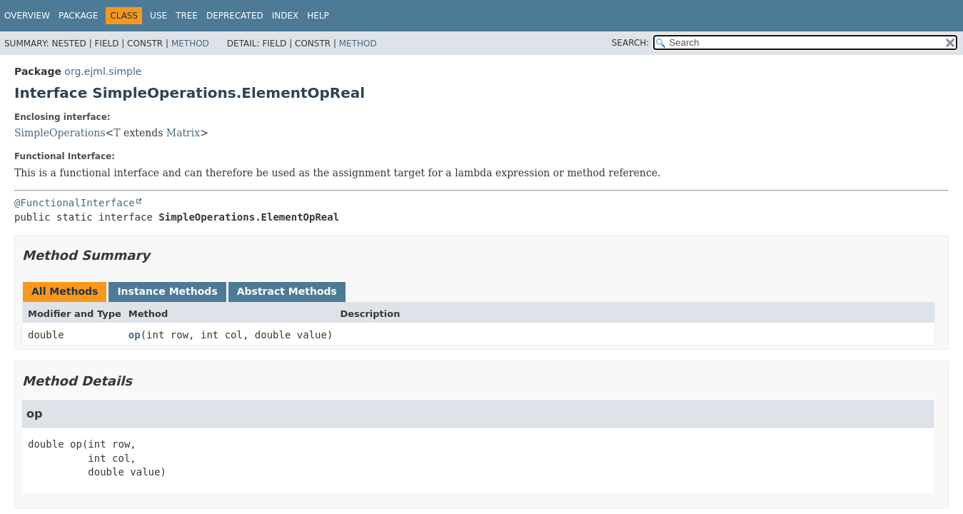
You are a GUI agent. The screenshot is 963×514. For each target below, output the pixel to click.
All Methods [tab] (64, 291)
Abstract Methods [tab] (287, 291)
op (134, 335)
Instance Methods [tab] (167, 291)
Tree (187, 16)
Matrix (183, 132)
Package (78, 16)
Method (190, 44)
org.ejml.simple (102, 71)
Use (158, 16)
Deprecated (234, 16)
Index (285, 16)
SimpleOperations (60, 132)
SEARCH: (631, 43)
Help (318, 16)
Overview (27, 16)
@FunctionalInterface (74, 202)
